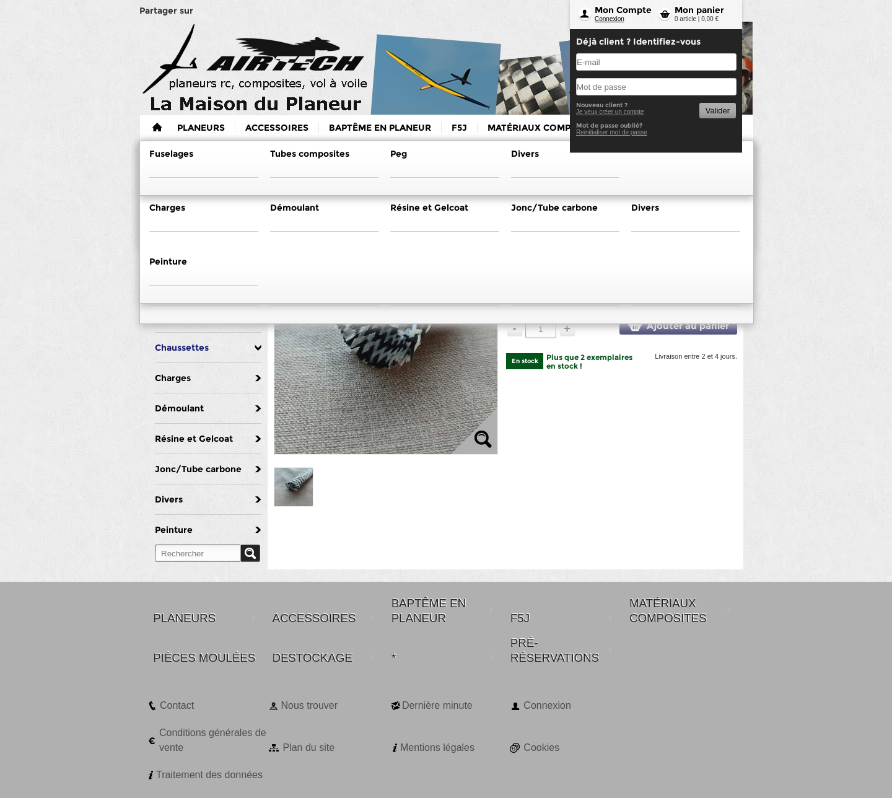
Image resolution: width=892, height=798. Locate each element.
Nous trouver (309, 705)
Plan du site (308, 747)
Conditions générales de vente (212, 740)
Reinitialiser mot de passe (611, 132)
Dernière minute (437, 705)
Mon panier (699, 9)
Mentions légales (437, 747)
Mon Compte (623, 9)
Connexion (609, 18)
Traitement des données (209, 775)
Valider (718, 110)
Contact (177, 705)
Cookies (541, 747)
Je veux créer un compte (610, 111)
